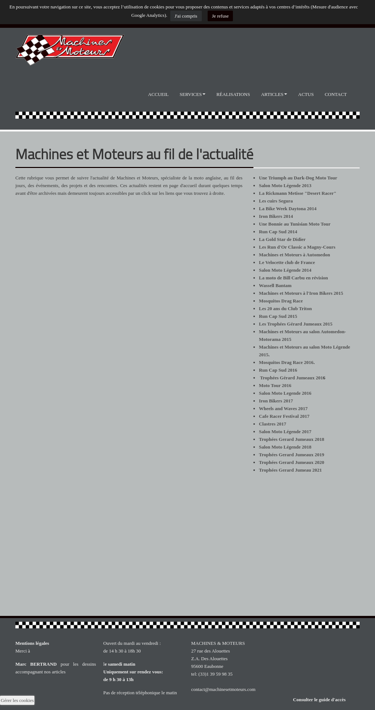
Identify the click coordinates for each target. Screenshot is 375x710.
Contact (336, 94)
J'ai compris (186, 16)
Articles (274, 94)
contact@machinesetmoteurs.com (223, 689)
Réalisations (233, 94)
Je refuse (220, 16)
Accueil (158, 94)
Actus (306, 94)
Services (192, 94)
